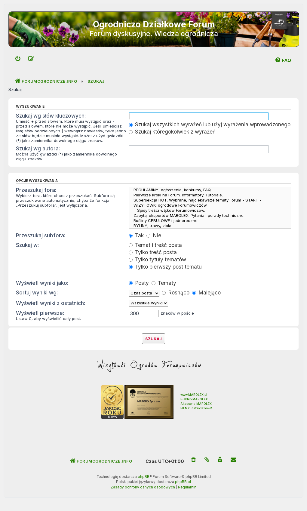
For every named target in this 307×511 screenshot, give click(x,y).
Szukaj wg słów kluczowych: (51, 115)
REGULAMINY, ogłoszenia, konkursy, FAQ (209, 189)
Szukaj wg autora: (38, 148)
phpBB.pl (183, 482)
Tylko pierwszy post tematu (165, 266)
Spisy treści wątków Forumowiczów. (209, 210)
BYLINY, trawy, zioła (209, 225)
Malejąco (206, 292)
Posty (139, 283)
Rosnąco (175, 292)
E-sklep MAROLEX (194, 399)
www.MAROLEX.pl (193, 394)
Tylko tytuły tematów (157, 259)
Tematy (164, 283)
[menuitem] (18, 59)
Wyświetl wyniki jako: (42, 283)
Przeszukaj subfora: (40, 235)
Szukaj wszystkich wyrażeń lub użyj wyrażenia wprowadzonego (209, 124)
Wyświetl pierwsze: (40, 313)
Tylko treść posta (153, 252)
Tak (136, 235)
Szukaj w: (27, 245)
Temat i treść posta (155, 245)
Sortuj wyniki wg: (37, 292)
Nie (153, 235)
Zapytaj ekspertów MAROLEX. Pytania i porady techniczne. (209, 215)
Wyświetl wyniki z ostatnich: (50, 303)
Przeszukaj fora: (36, 190)
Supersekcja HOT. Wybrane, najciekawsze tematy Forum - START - (209, 200)
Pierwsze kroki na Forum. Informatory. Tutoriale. (209, 195)
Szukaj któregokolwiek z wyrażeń (172, 131)
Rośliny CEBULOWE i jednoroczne (209, 220)
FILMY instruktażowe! (196, 408)
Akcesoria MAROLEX (196, 403)
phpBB (143, 477)
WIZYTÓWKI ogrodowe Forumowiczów (209, 205)
